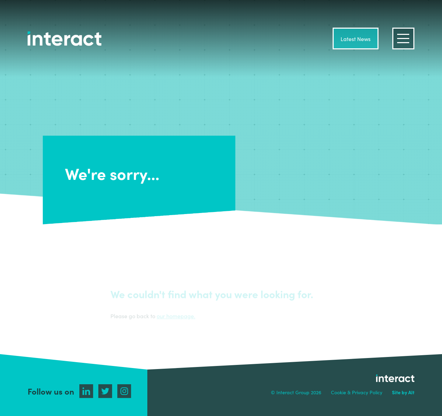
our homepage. (176, 316)
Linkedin (86, 391)
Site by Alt (403, 392)
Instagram (124, 391)
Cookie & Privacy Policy (356, 392)
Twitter (105, 391)
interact (64, 38)
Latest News (356, 38)
